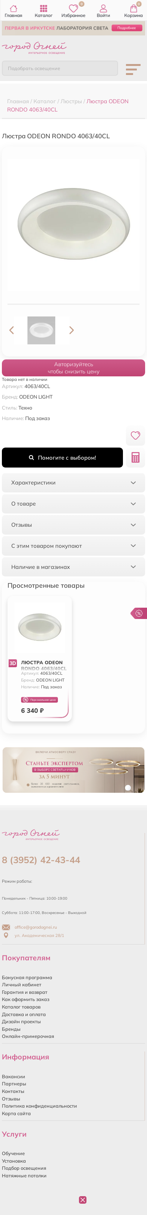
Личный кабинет (21, 984)
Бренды (11, 1029)
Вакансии (13, 1076)
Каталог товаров (21, 1007)
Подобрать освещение (34, 68)
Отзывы (11, 1099)
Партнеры (14, 1084)
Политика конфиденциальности (39, 1106)
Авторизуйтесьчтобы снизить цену (74, 368)
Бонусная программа (27, 977)
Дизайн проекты (21, 1021)
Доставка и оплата (24, 1014)
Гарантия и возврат (24, 992)
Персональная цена (39, 700)
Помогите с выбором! (62, 457)
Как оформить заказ (25, 999)
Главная (13, 11)
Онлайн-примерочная (28, 1036)
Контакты (13, 1091)
